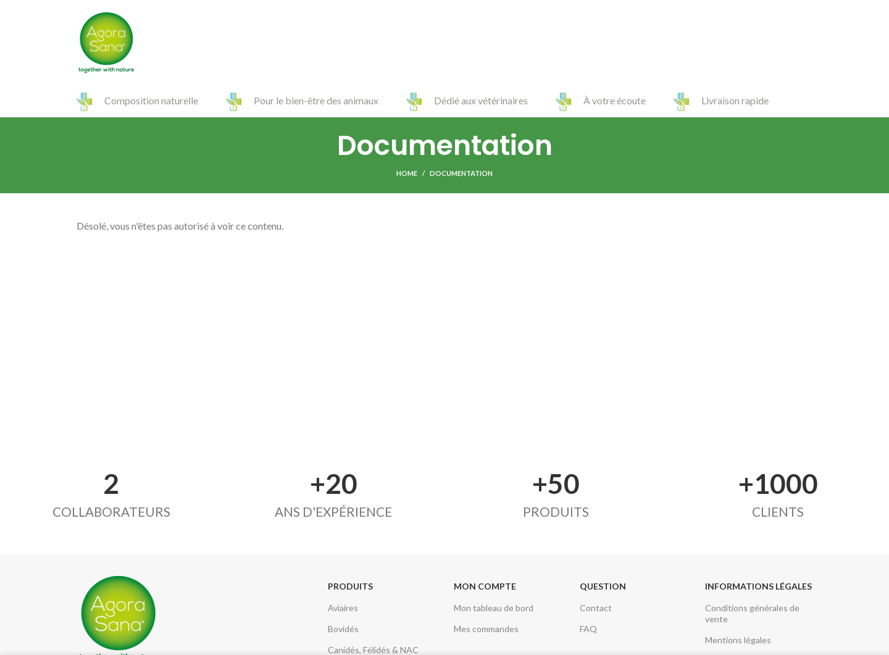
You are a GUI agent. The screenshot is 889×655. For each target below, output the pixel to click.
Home (406, 173)
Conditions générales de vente (752, 613)
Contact (596, 608)
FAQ (588, 629)
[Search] (806, 43)
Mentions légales (738, 640)
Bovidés (343, 629)
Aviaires (343, 608)
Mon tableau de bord (493, 608)
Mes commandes (486, 629)
